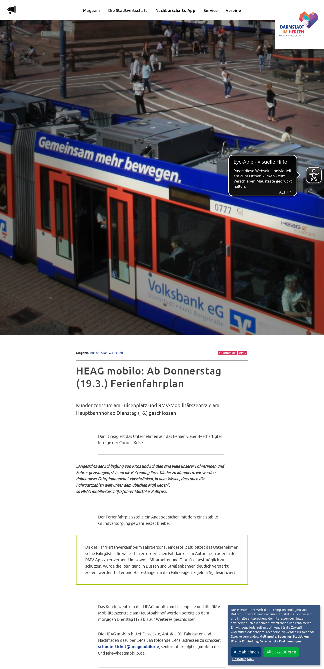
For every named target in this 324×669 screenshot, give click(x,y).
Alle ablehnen (246, 652)
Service (211, 10)
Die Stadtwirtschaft (127, 10)
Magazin (91, 10)
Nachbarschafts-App (175, 10)
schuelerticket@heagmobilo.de (128, 647)
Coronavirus (227, 353)
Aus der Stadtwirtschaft (107, 353)
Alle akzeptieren (281, 652)
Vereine (233, 10)
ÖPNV (242, 353)
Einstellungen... (243, 659)
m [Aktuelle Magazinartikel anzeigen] (11, 10)
